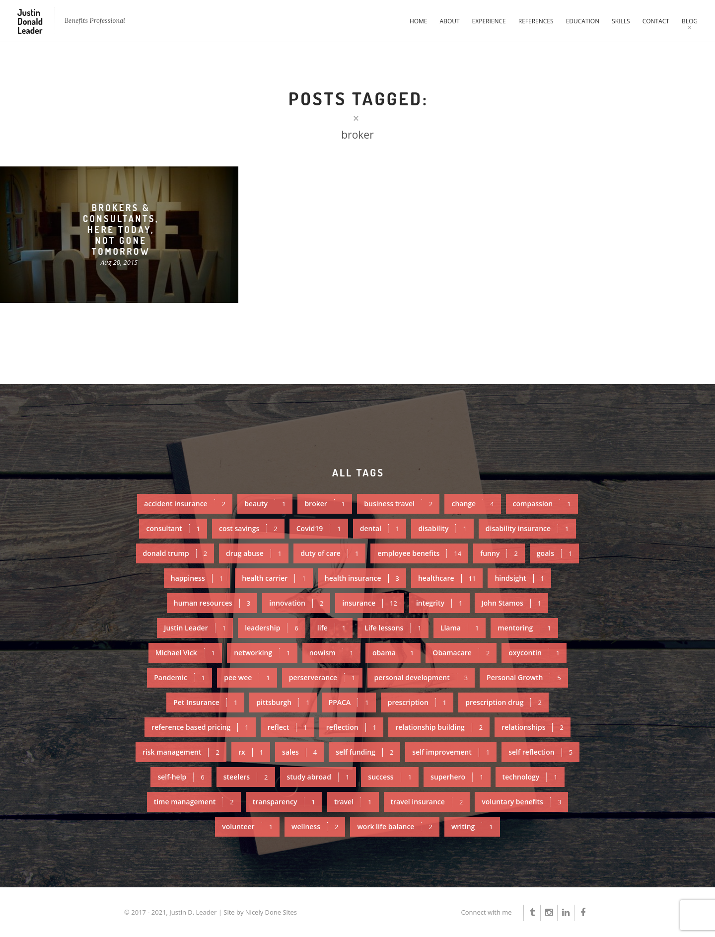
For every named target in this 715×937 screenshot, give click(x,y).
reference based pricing (200, 727)
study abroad (318, 776)
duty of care (329, 553)
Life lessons (393, 627)
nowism (331, 652)
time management (194, 801)
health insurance (362, 578)
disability (442, 528)
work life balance (394, 826)
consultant (173, 528)
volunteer (247, 826)
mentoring (524, 627)
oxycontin (534, 652)
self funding (364, 752)
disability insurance (527, 528)
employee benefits (419, 553)
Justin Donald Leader (30, 21)
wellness (314, 826)
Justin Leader (195, 627)
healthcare (447, 578)
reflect (287, 727)
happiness (197, 578)
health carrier (274, 578)
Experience (489, 21)
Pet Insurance (205, 702)
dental (380, 528)
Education (583, 21)
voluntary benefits (521, 801)
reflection (351, 727)
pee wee (247, 677)
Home (419, 21)
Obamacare (461, 652)
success (390, 776)
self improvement (451, 752)
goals (554, 553)
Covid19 (318, 528)
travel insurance (427, 801)
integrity (439, 603)
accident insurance (184, 503)
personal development (421, 677)
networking (262, 652)
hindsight (519, 578)
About (450, 21)
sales (299, 752)
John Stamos (512, 603)
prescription (417, 702)
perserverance (322, 677)
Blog (690, 21)
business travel (398, 503)
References (536, 21)
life (331, 627)
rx (250, 752)
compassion (542, 503)
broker (324, 503)
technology (530, 776)
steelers (245, 776)
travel (353, 801)
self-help (180, 776)
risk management (181, 752)
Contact (656, 21)
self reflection (540, 752)
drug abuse (254, 553)
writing (472, 826)
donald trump (175, 553)
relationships (532, 727)
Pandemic (179, 677)
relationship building (439, 727)
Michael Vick (185, 652)
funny (499, 553)
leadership (271, 627)
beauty (265, 503)
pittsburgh (282, 702)
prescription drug (503, 702)
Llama (459, 627)
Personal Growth (524, 677)
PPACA (349, 702)
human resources (212, 603)
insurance (369, 603)
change (472, 503)
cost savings (248, 528)
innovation (296, 603)
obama (393, 652)
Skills (621, 21)
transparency (284, 801)
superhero (457, 776)
